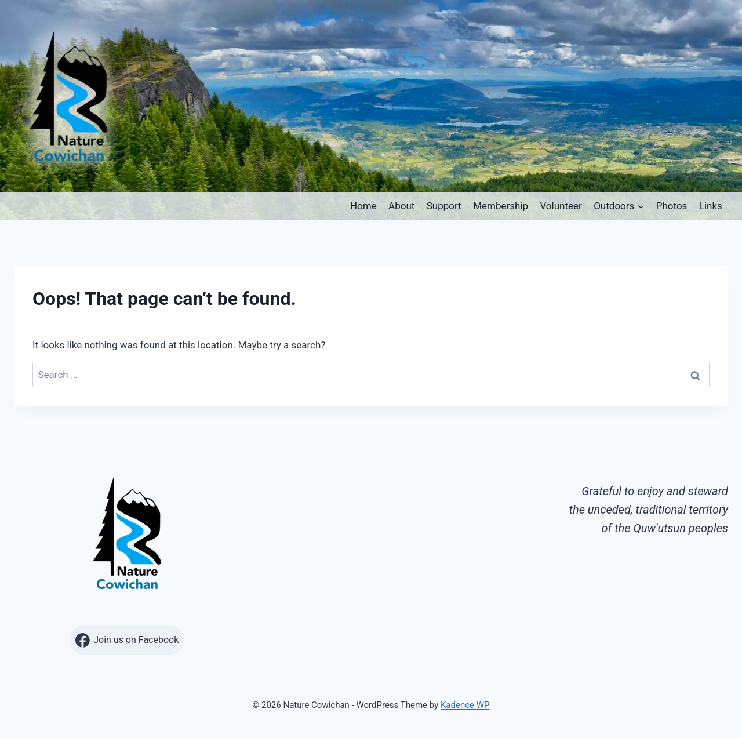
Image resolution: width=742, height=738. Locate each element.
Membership (500, 206)
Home (363, 206)
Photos (672, 206)
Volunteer (560, 206)
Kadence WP (465, 705)
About (401, 206)
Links (710, 206)
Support (444, 206)
